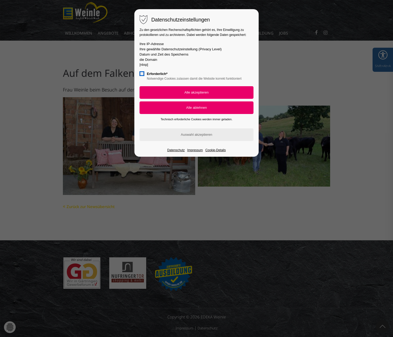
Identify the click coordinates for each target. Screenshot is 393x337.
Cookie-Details (215, 150)
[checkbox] (142, 73)
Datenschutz (176, 150)
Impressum (195, 150)
